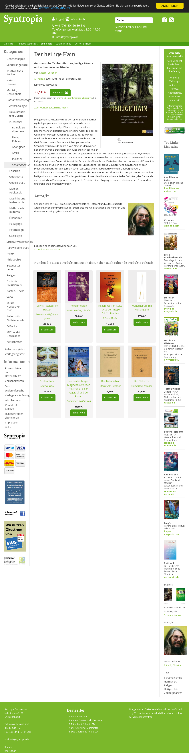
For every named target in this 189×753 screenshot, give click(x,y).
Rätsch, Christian (48, 72)
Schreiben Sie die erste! (47, 249)
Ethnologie (46, 43)
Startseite (8, 43)
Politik (10, 253)
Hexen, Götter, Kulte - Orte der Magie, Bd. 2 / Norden (110, 309)
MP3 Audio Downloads (14, 334)
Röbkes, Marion (110, 318)
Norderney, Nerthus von (79, 401)
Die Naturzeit (142, 381)
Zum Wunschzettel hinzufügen (51, 107)
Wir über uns (13, 400)
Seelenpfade (47, 381)
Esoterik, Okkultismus (14, 283)
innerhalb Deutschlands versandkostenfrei (74, 98)
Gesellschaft (17, 182)
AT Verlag (39, 78)
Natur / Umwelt (11, 82)
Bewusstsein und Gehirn (17, 113)
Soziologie (15, 235)
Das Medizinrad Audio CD (84, 731)
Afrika (15, 153)
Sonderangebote (16, 64)
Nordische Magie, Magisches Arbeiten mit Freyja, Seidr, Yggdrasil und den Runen (78, 388)
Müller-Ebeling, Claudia (78, 310)
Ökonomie (15, 218)
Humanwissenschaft (27, 43)
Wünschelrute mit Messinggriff (142, 307)
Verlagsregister (15, 354)
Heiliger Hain (171, 689)
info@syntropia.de (67, 37)
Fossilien (14, 171)
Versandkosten (14, 381)
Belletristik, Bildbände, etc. (16, 318)
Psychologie (16, 229)
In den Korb (60, 92)
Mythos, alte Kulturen (17, 210)
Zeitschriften (14, 342)
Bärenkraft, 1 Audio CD (83, 724)
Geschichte (16, 176)
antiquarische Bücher (15, 72)
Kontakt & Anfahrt (11, 407)
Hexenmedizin (78, 305)
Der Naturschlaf (110, 381)
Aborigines (18, 147)
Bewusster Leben (13, 267)
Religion (11, 275)
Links (8, 427)
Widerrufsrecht (14, 390)
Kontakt (8, 747)
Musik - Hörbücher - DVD (14, 306)
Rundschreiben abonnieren (14, 415)
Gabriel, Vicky (47, 385)
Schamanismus (63, 43)
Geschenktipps (16, 58)
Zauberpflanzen (173, 693)
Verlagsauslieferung (15, 395)
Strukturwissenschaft (16, 241)
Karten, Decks (15, 291)
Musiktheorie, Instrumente (17, 200)
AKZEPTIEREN (169, 6)
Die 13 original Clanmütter (84, 727)
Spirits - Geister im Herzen (47, 307)
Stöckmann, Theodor (110, 385)
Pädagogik (15, 223)
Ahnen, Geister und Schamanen (87, 720)
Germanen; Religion (170, 683)
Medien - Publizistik (15, 190)
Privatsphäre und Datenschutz (13, 372)
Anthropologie (17, 106)
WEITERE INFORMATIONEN (79, 9)
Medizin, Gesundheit (14, 92)
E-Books (12, 326)
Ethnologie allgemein (18, 129)
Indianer (17, 159)
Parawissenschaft (16, 247)
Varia (10, 297)
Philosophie (14, 259)
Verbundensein (79, 716)
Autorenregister (15, 349)
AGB (7, 385)
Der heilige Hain (83, 43)
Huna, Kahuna (16, 139)
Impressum (12, 422)
